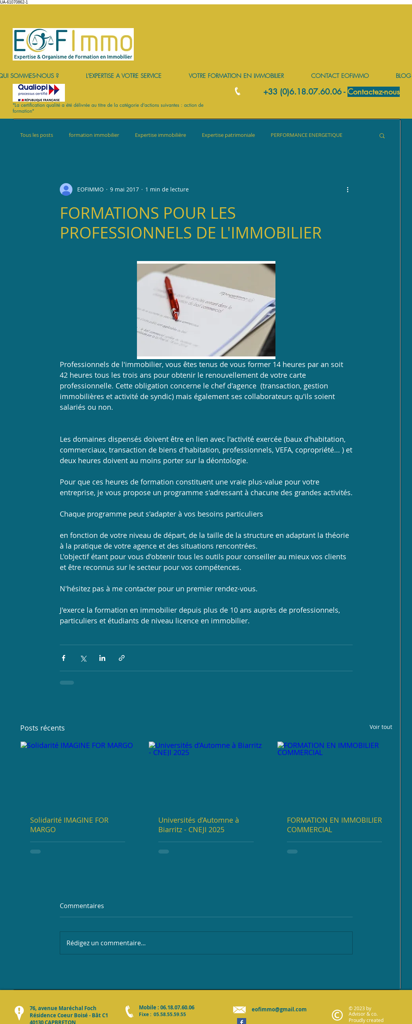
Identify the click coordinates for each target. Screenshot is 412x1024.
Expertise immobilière (160, 135)
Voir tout (381, 727)
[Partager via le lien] (121, 658)
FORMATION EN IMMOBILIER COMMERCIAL (334, 824)
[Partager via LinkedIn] (102, 658)
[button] (382, 135)
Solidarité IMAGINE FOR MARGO (69, 824)
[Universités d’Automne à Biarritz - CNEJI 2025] (206, 774)
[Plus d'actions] (348, 189)
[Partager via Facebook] (63, 658)
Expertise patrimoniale (228, 135)
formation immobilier (94, 135)
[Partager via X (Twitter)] (83, 658)
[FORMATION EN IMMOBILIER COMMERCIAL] (334, 774)
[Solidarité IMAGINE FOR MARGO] (78, 774)
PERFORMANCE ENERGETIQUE (306, 135)
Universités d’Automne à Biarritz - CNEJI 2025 (198, 824)
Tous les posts (36, 135)
